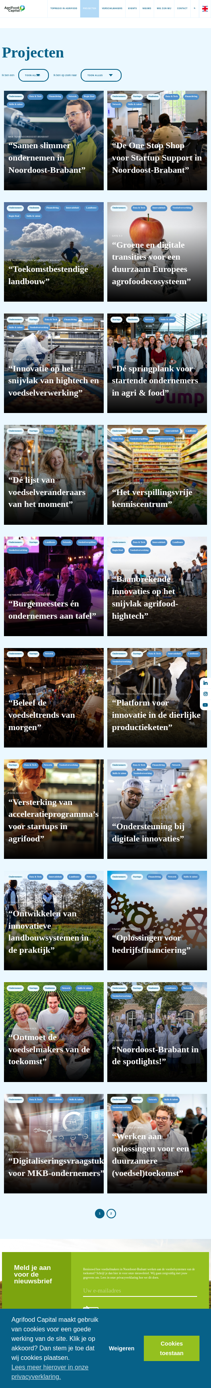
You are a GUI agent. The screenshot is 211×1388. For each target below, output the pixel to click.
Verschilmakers (107, 9)
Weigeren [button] (122, 1348)
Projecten (84, 9)
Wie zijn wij (159, 9)
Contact (177, 9)
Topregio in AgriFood (58, 9)
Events (127, 9)
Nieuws (141, 9)
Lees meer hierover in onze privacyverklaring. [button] (50, 1372)
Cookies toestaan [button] (172, 1348)
